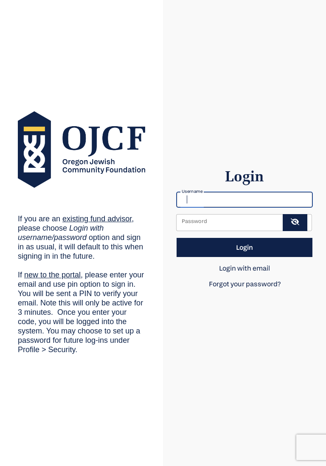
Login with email (244, 268)
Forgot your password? (245, 284)
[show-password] (295, 222)
